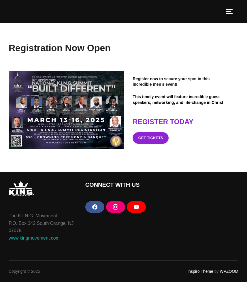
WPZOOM (229, 271)
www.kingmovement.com (34, 238)
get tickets (150, 138)
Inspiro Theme (200, 271)
